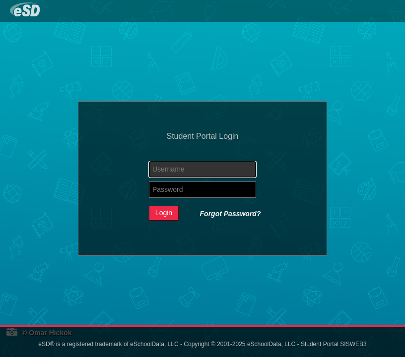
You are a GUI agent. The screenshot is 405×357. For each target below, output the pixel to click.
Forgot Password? (230, 214)
